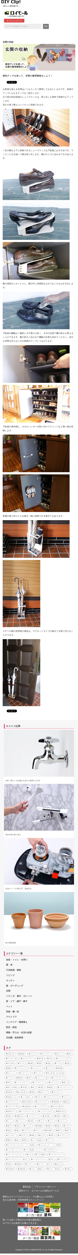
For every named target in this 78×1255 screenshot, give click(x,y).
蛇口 (69, 1054)
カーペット (10, 1073)
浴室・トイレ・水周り (16, 960)
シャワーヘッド (39, 1082)
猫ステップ (43, 1092)
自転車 (9, 1092)
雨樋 (8, 1068)
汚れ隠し (46, 1116)
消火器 (24, 1087)
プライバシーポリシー (45, 1187)
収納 (8, 1130)
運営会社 (27, 1187)
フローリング (24, 1073)
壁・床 (9, 965)
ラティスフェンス (64, 1087)
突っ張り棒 (20, 1092)
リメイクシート (33, 1116)
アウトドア (11, 1017)
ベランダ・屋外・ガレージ (19, 996)
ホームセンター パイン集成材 (50, 1145)
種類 (32, 1135)
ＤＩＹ (49, 1140)
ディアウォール (21, 1068)
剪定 (17, 1126)
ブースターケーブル (26, 1111)
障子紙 (40, 1058)
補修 (30, 1063)
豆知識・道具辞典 (14, 1037)
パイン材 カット (13, 1150)
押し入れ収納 (11, 1087)
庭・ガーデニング (14, 986)
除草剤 (19, 1078)
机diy (66, 1102)
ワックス (38, 1073)
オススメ (32, 1054)
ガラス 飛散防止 (36, 1169)
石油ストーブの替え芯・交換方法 (18, 889)
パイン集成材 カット (32, 1150)
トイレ (9, 1121)
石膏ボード (10, 1111)
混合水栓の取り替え (13, 835)
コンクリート (46, 1054)
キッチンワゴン (41, 1102)
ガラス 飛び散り (54, 1169)
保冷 (8, 1082)
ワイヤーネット (12, 1102)
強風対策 (21, 1169)
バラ (29, 1154)
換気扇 (18, 1164)
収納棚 (39, 1126)
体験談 (21, 1054)
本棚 (57, 1116)
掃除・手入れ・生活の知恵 (19, 1032)
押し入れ (66, 1082)
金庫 (41, 1087)
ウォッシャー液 (41, 1078)
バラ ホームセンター (14, 1154)
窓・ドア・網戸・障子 (16, 1001)
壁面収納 (55, 1102)
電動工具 (18, 1116)
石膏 (8, 1116)
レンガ (58, 1063)
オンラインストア (14, 21)
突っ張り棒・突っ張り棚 (55, 1073)
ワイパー (66, 1097)
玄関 (8, 991)
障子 (67, 1130)
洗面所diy (27, 1106)
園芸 (8, 1140)
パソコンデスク (41, 1106)
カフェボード (63, 1159)
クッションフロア (63, 1058)
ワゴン (37, 1130)
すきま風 (10, 1063)
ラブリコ (26, 1130)
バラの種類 (40, 1154)
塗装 (39, 1063)
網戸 (58, 1130)
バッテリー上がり (45, 1111)
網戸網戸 (48, 1130)
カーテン (29, 1164)
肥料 (51, 1135)
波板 (48, 1063)
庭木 (8, 1126)
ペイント (20, 1121)
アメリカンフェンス (56, 1154)
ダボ (38, 1097)
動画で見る (60, 1111)
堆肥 (32, 1092)
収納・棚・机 (12, 1011)
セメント (59, 1054)
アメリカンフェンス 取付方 (16, 1159)
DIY (66, 1116)
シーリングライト (21, 1082)
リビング (10, 975)
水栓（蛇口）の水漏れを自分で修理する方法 (22, 781)
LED (29, 1078)
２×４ (41, 1121)
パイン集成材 (36, 1140)
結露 (48, 1126)
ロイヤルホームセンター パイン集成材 (20, 1145)
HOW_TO (10, 1054)
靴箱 (57, 1126)
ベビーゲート (36, 1068)
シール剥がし (26, 1097)
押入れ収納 (26, 1102)
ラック (49, 1068)
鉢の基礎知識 (10, 943)
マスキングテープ (51, 1097)
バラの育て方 (49, 1150)
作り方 (22, 1135)
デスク (67, 1126)
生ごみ (42, 1135)
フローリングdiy (12, 1106)
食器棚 (59, 1068)
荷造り (68, 1169)
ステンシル (53, 1082)
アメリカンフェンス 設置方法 (42, 1159)
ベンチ (9, 1078)
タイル (21, 1063)
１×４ (51, 1121)
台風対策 (10, 1169)
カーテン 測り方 (43, 1164)
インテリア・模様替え (16, 1022)
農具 (24, 1140)
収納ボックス (11, 1097)
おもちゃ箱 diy (56, 1106)
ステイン (61, 1121)
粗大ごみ (58, 1164)
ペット (9, 1006)
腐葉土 (50, 1087)
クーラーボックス (58, 1078)
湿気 (67, 1063)
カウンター (56, 1092)
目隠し (31, 1121)
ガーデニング (63, 1135)
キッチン (10, 980)
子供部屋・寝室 (13, 970)
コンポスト (10, 1135)
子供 (49, 1058)
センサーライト (27, 1058)
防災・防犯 (11, 1027)
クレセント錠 (11, 1058)
